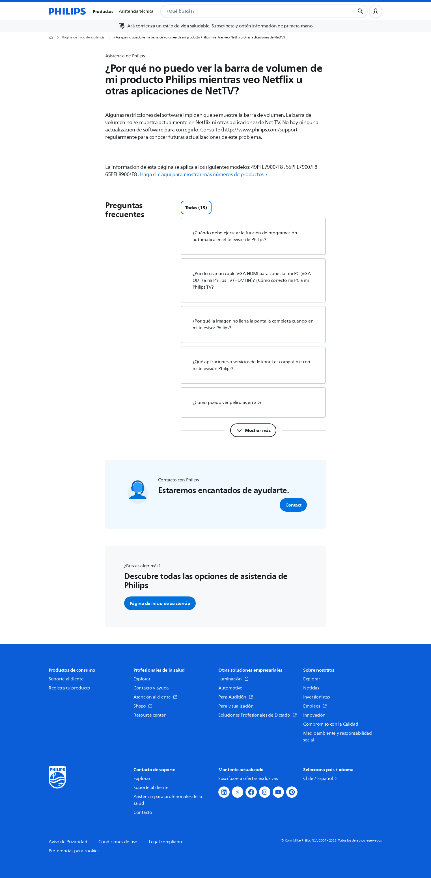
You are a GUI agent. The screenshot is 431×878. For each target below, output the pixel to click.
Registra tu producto (69, 688)
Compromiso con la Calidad (330, 724)
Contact (293, 505)
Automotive (230, 688)
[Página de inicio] (67, 11)
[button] (224, 792)
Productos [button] (103, 11)
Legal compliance (166, 841)
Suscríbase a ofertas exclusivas (248, 778)
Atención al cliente (155, 697)
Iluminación (233, 679)
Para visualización (236, 706)
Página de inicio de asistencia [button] (160, 603)
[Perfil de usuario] (375, 11)
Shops (142, 706)
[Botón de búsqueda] (360, 11)
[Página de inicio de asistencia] (83, 37)
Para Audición (235, 697)
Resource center (149, 715)
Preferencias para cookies (74, 850)
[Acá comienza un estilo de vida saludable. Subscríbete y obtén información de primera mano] (215, 26)
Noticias (311, 688)
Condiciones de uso (117, 841)
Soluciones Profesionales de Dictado (257, 715)
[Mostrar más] (253, 430)
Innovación (314, 715)
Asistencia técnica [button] (136, 11)
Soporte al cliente (66, 679)
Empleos (315, 706)
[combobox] (251, 11)
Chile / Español (320, 778)
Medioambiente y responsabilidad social (337, 736)
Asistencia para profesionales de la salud (167, 800)
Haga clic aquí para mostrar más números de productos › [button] (204, 174)
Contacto (142, 812)
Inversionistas (316, 697)
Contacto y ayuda (151, 688)
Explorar (141, 679)
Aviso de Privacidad (68, 841)
